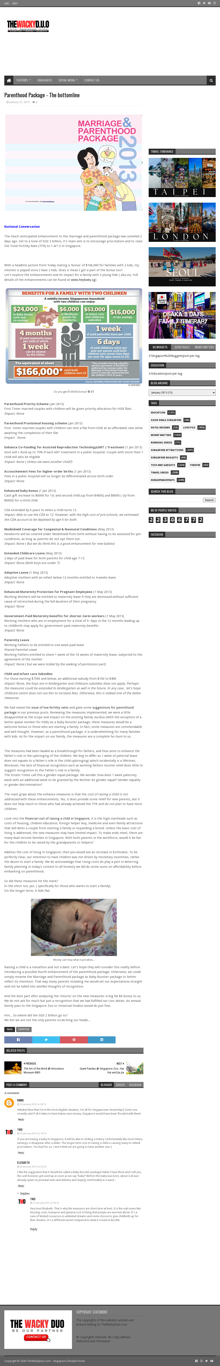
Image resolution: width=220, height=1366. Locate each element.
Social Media (67, 80)
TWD (20, 1129)
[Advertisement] (137, 41)
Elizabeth (23, 1162)
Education (158, 412)
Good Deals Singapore (166, 420)
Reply (21, 1119)
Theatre (195, 465)
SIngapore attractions (167, 450)
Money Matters (161, 435)
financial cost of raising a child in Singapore (57, 818)
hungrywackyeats (163, 480)
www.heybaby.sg (82, 280)
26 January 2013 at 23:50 (33, 1166)
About (15, 3)
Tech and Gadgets (163, 465)
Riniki (20, 1100)
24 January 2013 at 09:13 (33, 1104)
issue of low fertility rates (50, 707)
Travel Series (160, 472)
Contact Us (91, 80)
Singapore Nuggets (164, 457)
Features (22, 80)
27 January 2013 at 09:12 (46, 1202)
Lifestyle (23, 1029)
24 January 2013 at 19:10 (33, 1133)
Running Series (161, 442)
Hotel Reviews (160, 427)
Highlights (45, 80)
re (182, 566)
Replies (24, 1193)
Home (6, 3)
